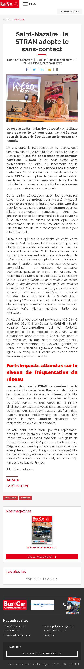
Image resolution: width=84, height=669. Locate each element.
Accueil (7, 20)
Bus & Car (6, 4)
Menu (32, 4)
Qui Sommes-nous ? (18, 664)
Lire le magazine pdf (40, 556)
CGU (64, 664)
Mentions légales (42, 664)
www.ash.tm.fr (12, 630)
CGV (56, 664)
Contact (75, 664)
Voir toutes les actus (40, 579)
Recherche (16, 4)
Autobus (25, 498)
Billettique (10, 498)
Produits (19, 20)
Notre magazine (69, 11)
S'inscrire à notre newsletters (42, 653)
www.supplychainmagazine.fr (59, 626)
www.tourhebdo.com (55, 630)
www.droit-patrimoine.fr (17, 635)
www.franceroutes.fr (15, 626)
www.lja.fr (49, 635)
